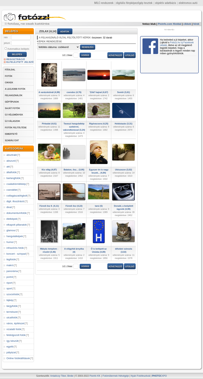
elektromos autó (188, 3)
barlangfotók (13, 178)
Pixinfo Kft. (95, 376)
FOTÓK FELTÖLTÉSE (16, 127)
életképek (11, 218)
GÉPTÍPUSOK (12, 102)
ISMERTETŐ (11, 134)
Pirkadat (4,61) (49, 123)
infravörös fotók (15, 247)
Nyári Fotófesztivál (140, 376)
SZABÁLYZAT (12, 140)
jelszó (7, 43)
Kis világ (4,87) (49, 169)
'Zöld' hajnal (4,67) (98, 92)
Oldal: (72, 55)
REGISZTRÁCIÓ (15, 59)
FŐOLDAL (10, 69)
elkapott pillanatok (16, 224)
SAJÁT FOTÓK (12, 108)
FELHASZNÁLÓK (13, 95)
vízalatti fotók (13, 329)
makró (9, 265)
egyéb (9, 346)
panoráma (12, 271)
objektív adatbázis (165, 3)
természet (12, 311)
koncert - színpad (16, 253)
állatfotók (11, 172)
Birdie (70, 376)
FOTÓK (8, 76)
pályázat (11, 352)
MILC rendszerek (103, 3)
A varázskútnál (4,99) (49, 92)
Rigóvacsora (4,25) (98, 123)
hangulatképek (14, 236)
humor (10, 242)
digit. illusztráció (15, 201)
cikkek (187, 23)
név (6, 37)
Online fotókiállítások (18, 358)
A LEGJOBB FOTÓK (15, 89)
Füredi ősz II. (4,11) (49, 206)
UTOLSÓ (129, 55)
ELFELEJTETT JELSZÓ (20, 62)
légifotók (11, 259)
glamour (11, 230)
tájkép (9, 300)
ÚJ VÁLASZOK (12, 121)
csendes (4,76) (74, 92)
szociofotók (12, 294)
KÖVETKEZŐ (115, 55)
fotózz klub (149, 23)
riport (9, 282)
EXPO (159, 376)
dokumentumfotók (16, 213)
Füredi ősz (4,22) (74, 206)
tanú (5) (99, 206)
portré (9, 276)
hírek (196, 23)
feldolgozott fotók (16, 335)
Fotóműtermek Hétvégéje (116, 376)
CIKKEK (9, 82)
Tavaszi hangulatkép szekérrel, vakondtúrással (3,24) (74, 126)
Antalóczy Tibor (58, 376)
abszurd (10, 160)
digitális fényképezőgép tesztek (134, 3)
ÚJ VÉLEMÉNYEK (14, 114)
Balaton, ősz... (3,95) (74, 169)
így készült (12, 340)
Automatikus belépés (17, 48)
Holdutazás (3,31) (123, 123)
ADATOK (64, 31)
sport (9, 288)
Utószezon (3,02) (123, 169)
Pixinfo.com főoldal (169, 23)
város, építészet (15, 323)
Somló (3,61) (123, 92)
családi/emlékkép (16, 183)
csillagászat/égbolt (16, 195)
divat (9, 207)
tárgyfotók (12, 306)
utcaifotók (11, 317)
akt (8, 166)
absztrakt (11, 154)
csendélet (11, 189)
